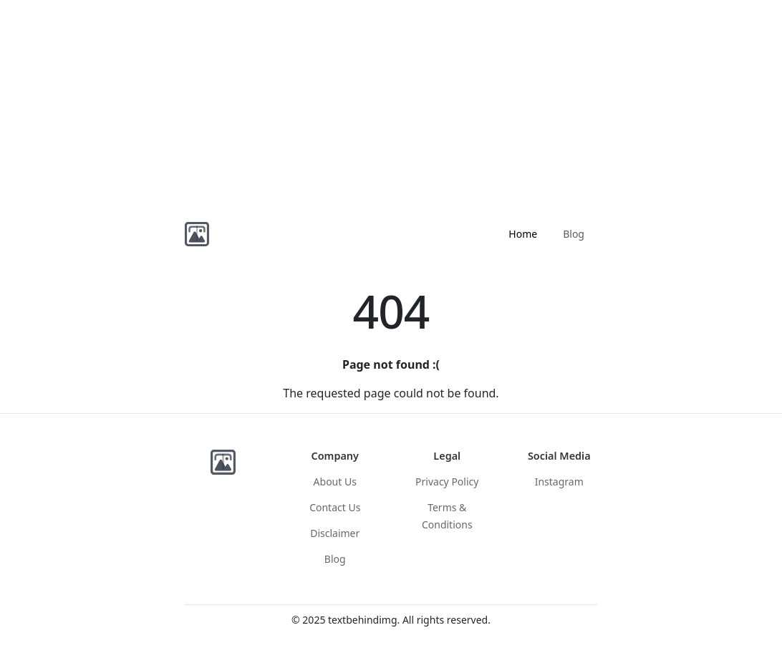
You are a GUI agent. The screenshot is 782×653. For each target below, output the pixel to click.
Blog (573, 234)
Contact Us (334, 507)
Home (522, 234)
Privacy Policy (446, 481)
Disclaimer (334, 533)
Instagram (559, 481)
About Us (335, 481)
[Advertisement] (391, 100)
